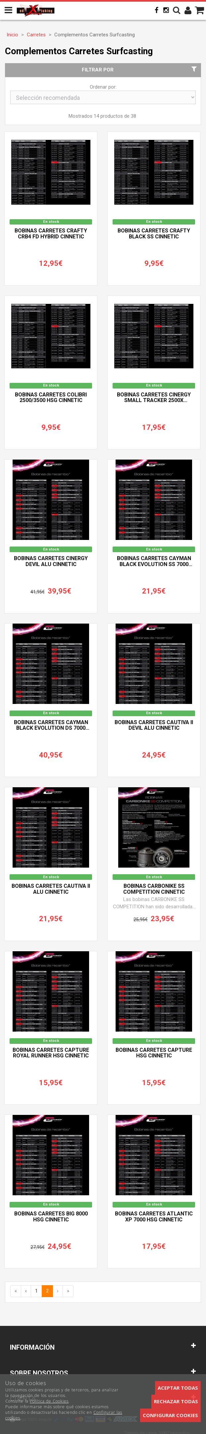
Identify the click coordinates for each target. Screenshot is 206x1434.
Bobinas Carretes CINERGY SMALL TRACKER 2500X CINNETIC (154, 398)
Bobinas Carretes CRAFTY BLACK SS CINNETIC (154, 234)
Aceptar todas (178, 1387)
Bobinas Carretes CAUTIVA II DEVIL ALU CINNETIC (154, 725)
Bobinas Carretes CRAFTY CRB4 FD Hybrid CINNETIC (51, 234)
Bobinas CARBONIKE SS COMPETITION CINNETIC (154, 889)
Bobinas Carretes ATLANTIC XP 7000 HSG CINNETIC (154, 1217)
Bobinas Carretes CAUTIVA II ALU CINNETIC (51, 889)
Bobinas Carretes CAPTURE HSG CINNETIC (154, 1053)
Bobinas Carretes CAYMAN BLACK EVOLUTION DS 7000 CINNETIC (51, 725)
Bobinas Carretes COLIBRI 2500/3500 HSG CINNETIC (51, 398)
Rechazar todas (176, 1401)
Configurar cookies (170, 1415)
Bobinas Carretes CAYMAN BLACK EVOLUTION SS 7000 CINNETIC (154, 561)
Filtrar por (140, 69)
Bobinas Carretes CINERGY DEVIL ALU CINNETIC (51, 561)
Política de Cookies (49, 1401)
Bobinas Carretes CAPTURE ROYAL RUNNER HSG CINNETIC (51, 1053)
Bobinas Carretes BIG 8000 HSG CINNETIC (51, 1217)
